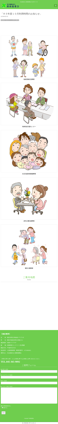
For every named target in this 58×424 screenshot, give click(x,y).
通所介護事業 (29, 268)
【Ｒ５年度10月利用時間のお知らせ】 (10, 20)
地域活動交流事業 (29, 79)
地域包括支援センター (29, 126)
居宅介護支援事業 (29, 221)
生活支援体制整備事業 (29, 174)
